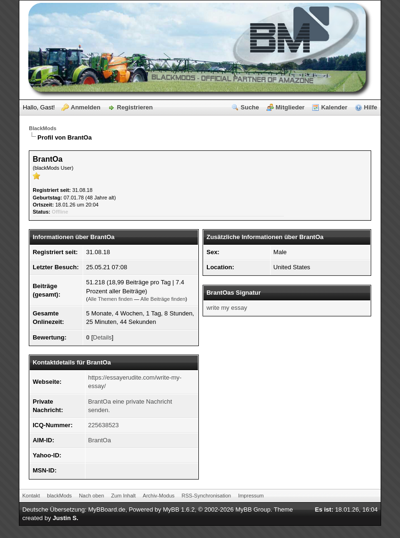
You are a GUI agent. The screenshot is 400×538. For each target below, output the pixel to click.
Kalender (334, 107)
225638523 (103, 425)
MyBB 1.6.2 (179, 509)
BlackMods (42, 128)
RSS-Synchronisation (206, 495)
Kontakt (31, 495)
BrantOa (99, 440)
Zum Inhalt (123, 495)
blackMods (59, 495)
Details (102, 337)
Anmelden (86, 107)
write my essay (226, 307)
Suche (250, 107)
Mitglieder (290, 107)
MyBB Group (252, 509)
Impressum (251, 495)
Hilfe (370, 107)
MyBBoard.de (107, 509)
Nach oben (91, 495)
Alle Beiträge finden (162, 299)
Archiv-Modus (158, 495)
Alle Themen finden (110, 299)
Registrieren (135, 107)
